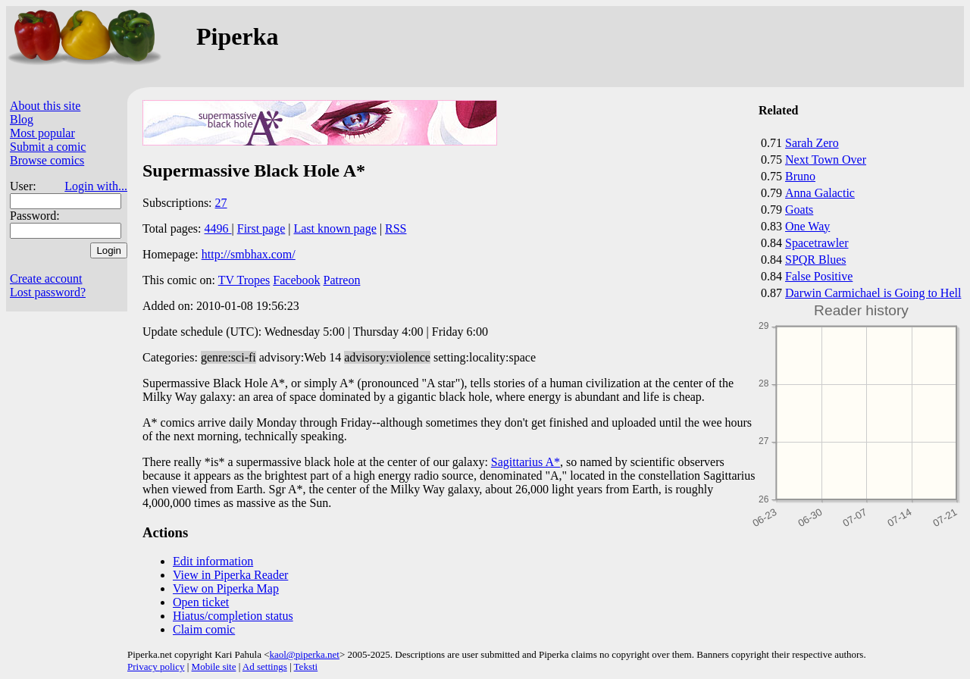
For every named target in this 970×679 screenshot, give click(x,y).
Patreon (342, 280)
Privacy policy (155, 666)
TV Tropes (244, 280)
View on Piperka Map (226, 588)
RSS (395, 228)
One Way (807, 226)
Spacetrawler (817, 242)
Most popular (42, 133)
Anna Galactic (820, 192)
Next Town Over (825, 159)
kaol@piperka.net (304, 654)
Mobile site (214, 666)
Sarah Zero (812, 142)
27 (221, 202)
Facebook (296, 280)
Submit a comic (48, 146)
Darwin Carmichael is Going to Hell (873, 292)
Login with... (95, 186)
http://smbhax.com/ (249, 254)
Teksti (306, 666)
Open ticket (201, 602)
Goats (799, 209)
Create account (46, 278)
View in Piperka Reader (230, 574)
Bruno (800, 176)
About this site (45, 105)
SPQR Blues (815, 259)
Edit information (213, 561)
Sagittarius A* (525, 461)
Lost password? (48, 292)
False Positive (819, 276)
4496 (218, 228)
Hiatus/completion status (233, 615)
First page (261, 228)
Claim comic (204, 629)
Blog (21, 119)
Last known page (334, 228)
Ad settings (264, 666)
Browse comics (47, 160)
